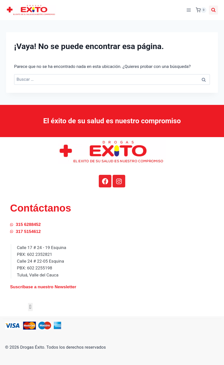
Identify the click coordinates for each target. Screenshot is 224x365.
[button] (30, 307)
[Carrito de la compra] (201, 10)
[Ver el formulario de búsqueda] (213, 10)
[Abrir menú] (188, 10)
